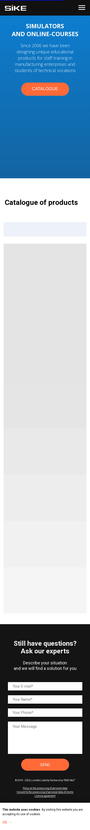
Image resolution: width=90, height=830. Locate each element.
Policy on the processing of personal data (45, 788)
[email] (45, 686)
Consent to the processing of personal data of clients (45, 792)
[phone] (45, 712)
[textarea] (45, 738)
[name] (45, 699)
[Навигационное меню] (81, 7)
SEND (45, 765)
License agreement (45, 796)
